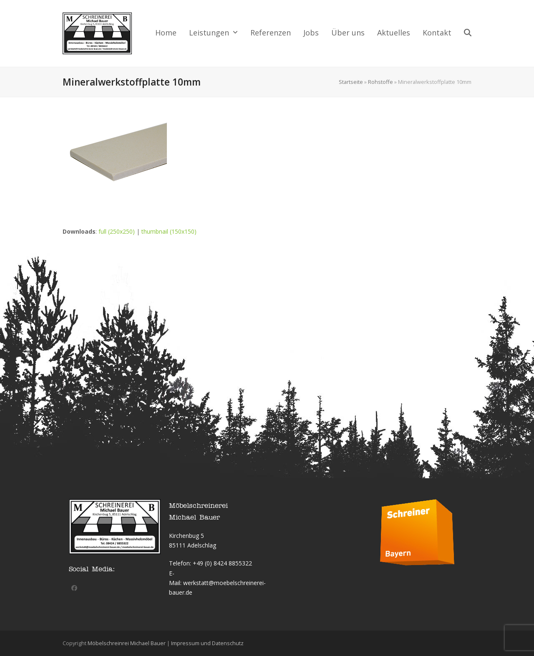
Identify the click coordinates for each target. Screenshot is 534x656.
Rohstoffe (380, 82)
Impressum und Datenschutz (207, 643)
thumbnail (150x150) (168, 231)
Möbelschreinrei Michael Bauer (127, 643)
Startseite (351, 82)
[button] (468, 33)
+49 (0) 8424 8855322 (222, 563)
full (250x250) (116, 231)
